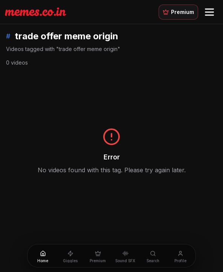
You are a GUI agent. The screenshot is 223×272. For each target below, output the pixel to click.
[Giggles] (70, 256)
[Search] (153, 256)
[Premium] (98, 256)
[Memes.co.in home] (36, 11)
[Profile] (180, 256)
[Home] (43, 256)
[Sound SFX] (125, 256)
